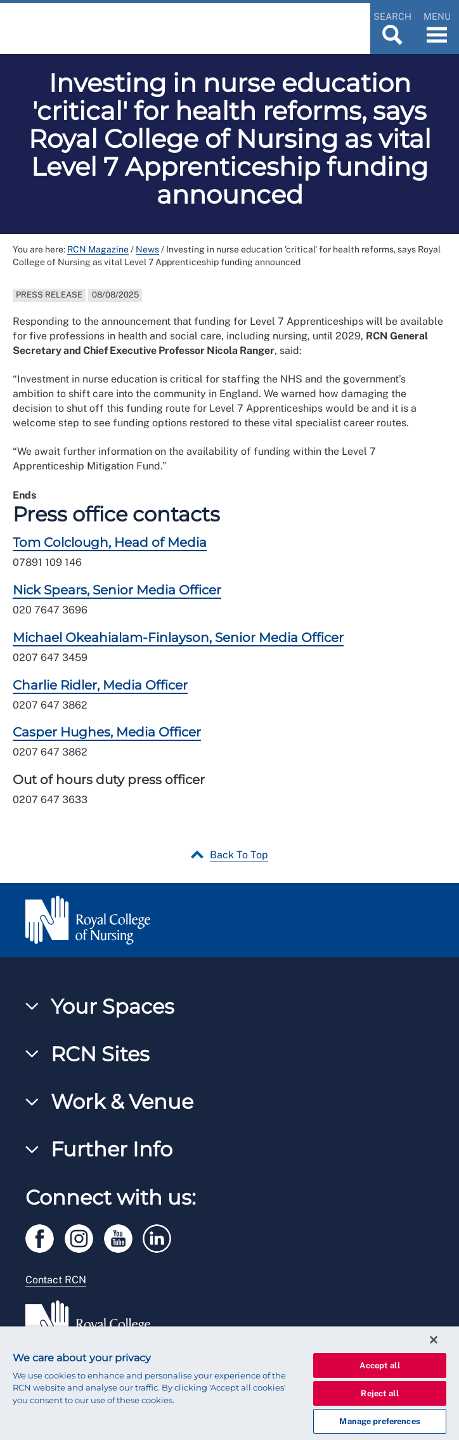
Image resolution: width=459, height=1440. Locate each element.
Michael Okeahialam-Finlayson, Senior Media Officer (178, 637)
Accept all (379, 1365)
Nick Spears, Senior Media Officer (117, 590)
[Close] (433, 1340)
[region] (229, 1383)
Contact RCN (55, 1280)
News (147, 249)
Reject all (379, 1393)
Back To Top (239, 855)
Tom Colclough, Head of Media (110, 542)
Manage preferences (379, 1421)
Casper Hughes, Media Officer (107, 732)
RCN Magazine (98, 249)
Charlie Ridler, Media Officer (100, 685)
